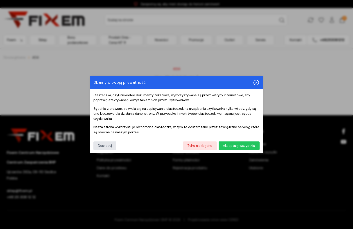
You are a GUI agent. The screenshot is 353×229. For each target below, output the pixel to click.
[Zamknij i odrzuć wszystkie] (256, 82)
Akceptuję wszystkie (239, 145)
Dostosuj (105, 145)
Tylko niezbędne (199, 145)
